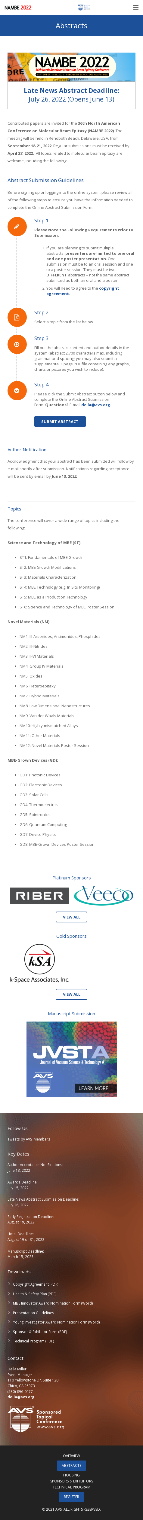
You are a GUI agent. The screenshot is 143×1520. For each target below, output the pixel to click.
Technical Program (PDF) (33, 1341)
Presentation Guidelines (33, 1312)
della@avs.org (21, 1396)
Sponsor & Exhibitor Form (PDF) (40, 1331)
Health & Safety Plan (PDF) (35, 1293)
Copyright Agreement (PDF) (35, 1284)
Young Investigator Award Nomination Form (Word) (56, 1322)
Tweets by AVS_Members (29, 1139)
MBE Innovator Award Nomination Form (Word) (53, 1303)
